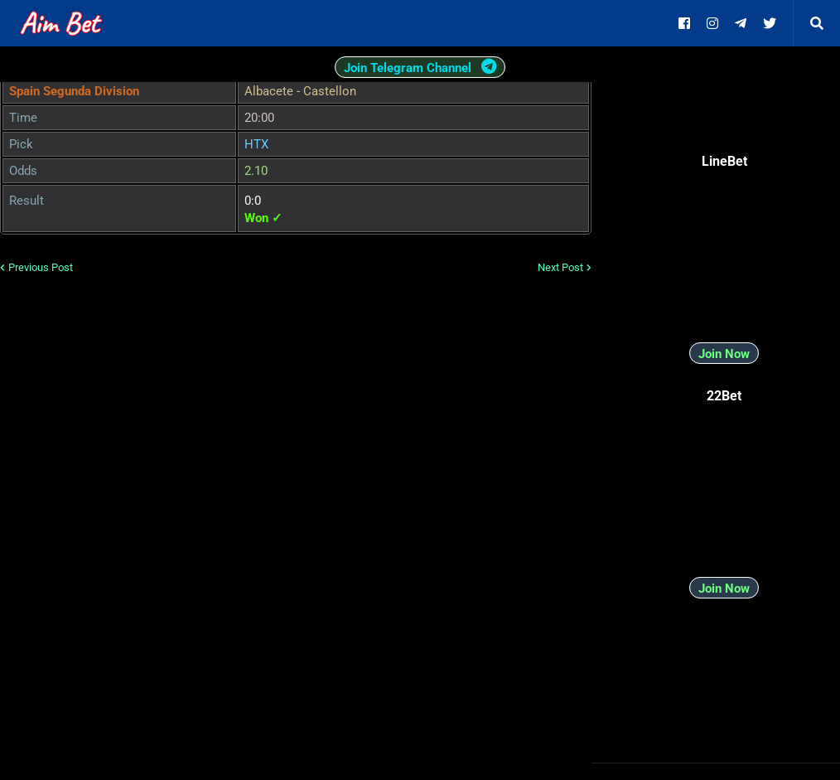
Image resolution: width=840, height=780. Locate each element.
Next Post (560, 267)
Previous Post (40, 267)
